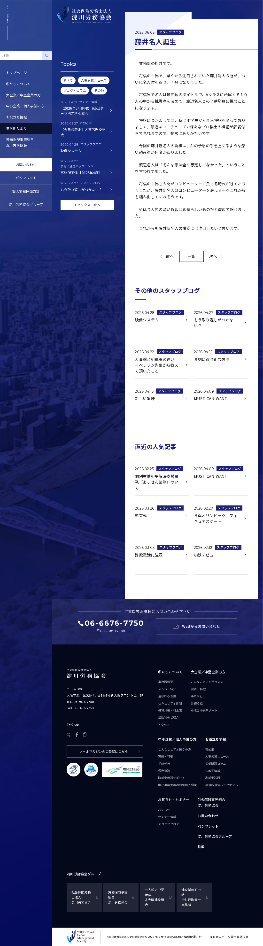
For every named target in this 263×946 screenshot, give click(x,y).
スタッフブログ (70, 78)
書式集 (209, 749)
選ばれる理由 (167, 696)
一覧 (191, 256)
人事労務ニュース (217, 756)
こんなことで (207, 681)
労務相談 (197, 703)
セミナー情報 (68, 67)
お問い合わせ (26, 164)
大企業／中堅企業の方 (23, 95)
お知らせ (65, 56)
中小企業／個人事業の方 (25, 105)
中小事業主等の (177, 785)
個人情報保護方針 (26, 191)
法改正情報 (212, 770)
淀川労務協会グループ (26, 204)
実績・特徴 (198, 689)
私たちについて (18, 83)
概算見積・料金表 (170, 710)
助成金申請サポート (204, 710)
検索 (201, 846)
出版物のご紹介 (168, 717)
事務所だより (16, 128)
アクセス (164, 724)
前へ (170, 256)
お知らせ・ (173, 800)
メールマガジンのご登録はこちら (103, 751)
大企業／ (208, 672)
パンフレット (26, 177)
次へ (213, 256)
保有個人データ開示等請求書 (229, 937)
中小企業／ (177, 739)
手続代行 (197, 696)
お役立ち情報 (16, 117)
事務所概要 (165, 682)
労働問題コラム (215, 763)
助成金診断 (212, 777)
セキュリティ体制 (170, 703)
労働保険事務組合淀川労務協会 (20, 142)
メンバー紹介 (167, 689)
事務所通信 (223, 785)
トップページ (16, 72)
